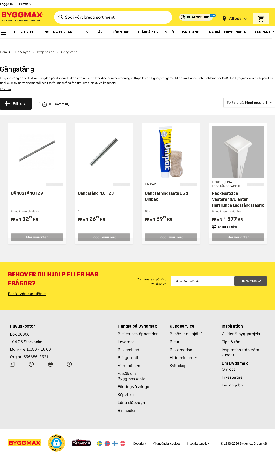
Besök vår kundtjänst (27, 286)
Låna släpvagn (131, 395)
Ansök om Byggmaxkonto (131, 368)
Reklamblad (128, 342)
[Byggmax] (22, 17)
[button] (56, 435)
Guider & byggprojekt (241, 326)
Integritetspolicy (198, 436)
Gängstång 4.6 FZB (96, 185)
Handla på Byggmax (137, 318)
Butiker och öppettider (138, 326)
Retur (175, 334)
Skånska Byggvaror (68, 453)
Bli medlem (128, 402)
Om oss (228, 361)
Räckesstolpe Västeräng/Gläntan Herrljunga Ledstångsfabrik (238, 191)
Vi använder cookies (166, 436)
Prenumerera (250, 273)
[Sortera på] (249, 95)
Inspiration (232, 318)
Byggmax (48, 453)
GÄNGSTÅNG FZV (27, 185)
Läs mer (5, 82)
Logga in (6, 4)
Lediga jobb (232, 377)
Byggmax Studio (94, 453)
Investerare (232, 369)
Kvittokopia (180, 358)
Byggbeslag (46, 44)
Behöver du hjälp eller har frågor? (53, 271)
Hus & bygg (22, 44)
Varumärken (129, 358)
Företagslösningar (134, 379)
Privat (23, 4)
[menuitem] (3, 33)
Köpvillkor (126, 387)
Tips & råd (231, 334)
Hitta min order (183, 350)
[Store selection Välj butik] (235, 18)
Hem (3, 44)
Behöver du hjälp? (186, 326)
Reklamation (181, 342)
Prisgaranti (128, 350)
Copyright (139, 436)
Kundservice (182, 318)
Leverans (126, 334)
